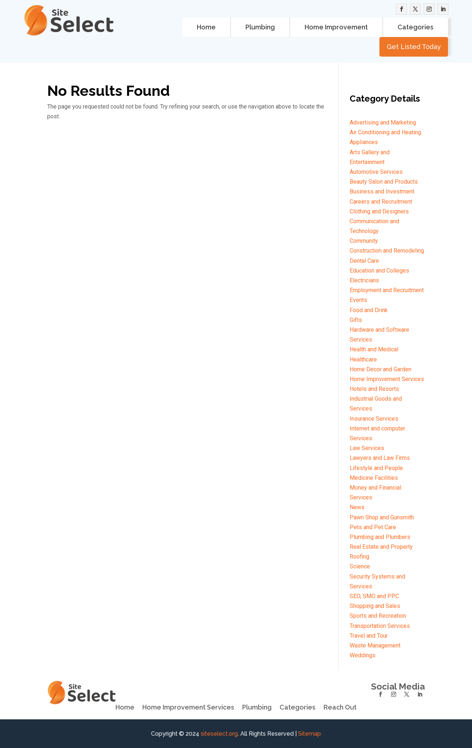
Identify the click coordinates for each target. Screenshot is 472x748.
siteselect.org (219, 733)
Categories (416, 27)
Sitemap (309, 733)
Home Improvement (336, 27)
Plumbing (260, 27)
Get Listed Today (414, 46)
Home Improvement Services (188, 707)
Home (206, 27)
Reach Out (340, 707)
